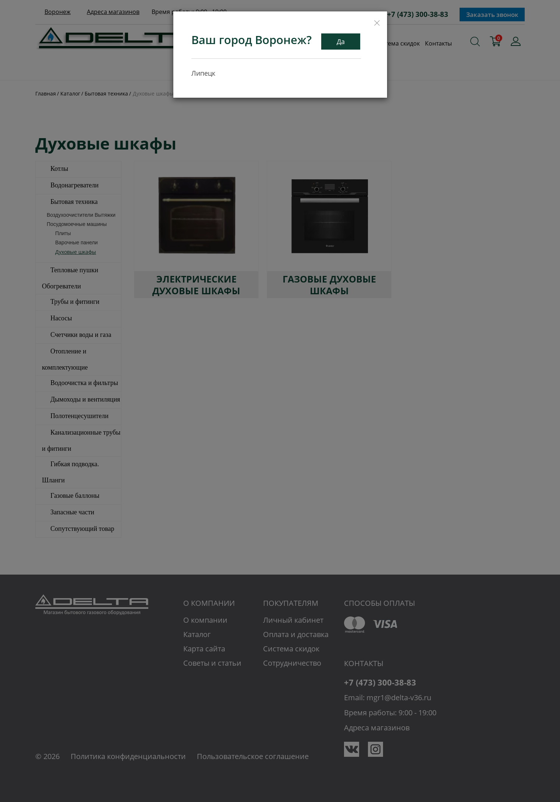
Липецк (203, 73)
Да (341, 41)
